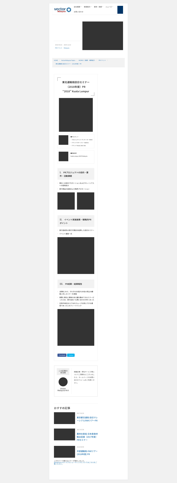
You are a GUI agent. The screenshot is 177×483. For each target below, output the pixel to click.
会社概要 (77, 7)
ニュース (109, 7)
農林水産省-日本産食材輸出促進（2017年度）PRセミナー (87, 436)
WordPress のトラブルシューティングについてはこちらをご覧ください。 (75, 463)
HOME (56, 60)
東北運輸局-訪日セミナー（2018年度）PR (68, 64)
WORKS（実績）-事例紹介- (87, 60)
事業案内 (87, 7)
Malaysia (66, 48)
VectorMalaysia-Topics (68, 60)
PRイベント (58, 48)
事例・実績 (98, 7)
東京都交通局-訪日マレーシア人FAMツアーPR (87, 419)
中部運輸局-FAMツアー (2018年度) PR (87, 453)
